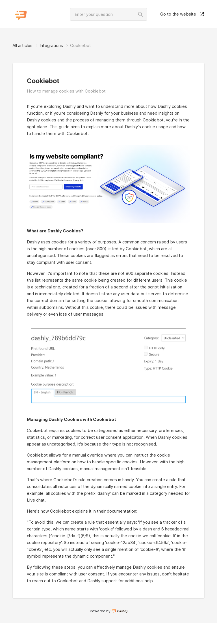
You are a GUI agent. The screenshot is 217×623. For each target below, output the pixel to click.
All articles (22, 45)
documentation (121, 511)
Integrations (51, 45)
